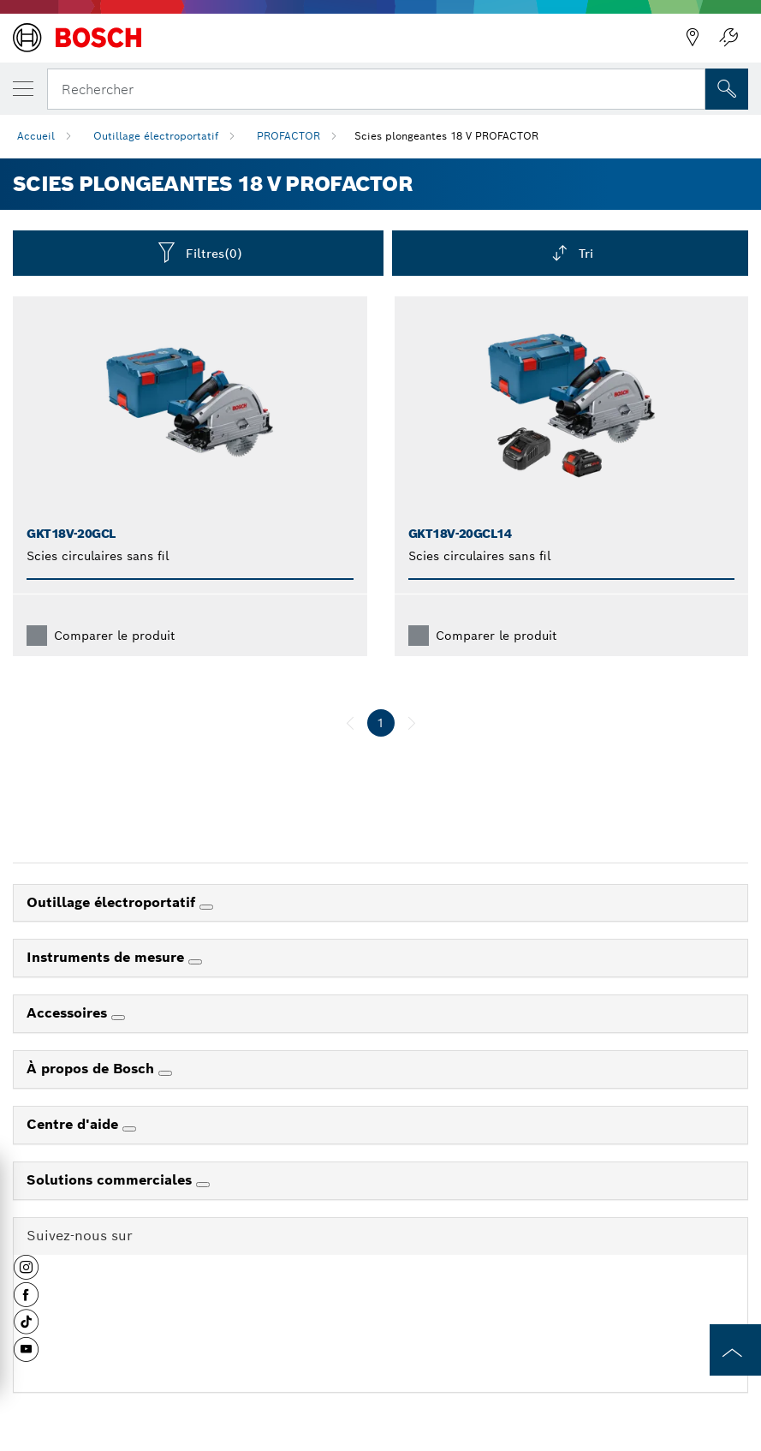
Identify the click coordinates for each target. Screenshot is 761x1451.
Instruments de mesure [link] (107, 957)
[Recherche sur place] (726, 89)
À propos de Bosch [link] (92, 1069)
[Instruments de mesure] (195, 961)
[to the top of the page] (735, 1350)
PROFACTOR (288, 135)
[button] (26, 1273)
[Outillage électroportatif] (206, 907)
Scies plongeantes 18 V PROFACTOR (446, 135)
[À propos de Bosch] (165, 1073)
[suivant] (411, 723)
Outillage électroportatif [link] (113, 902)
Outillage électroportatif (155, 135)
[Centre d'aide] (129, 1129)
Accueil (36, 135)
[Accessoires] (118, 1017)
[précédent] (350, 723)
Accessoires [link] (69, 1013)
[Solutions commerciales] (203, 1184)
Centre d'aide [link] (74, 1124)
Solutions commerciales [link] (111, 1180)
